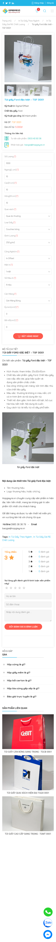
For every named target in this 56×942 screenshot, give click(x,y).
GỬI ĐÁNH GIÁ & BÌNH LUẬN (23, 626)
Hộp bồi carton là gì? (19, 680)
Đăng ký (50, 3)
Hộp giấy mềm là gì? (18, 672)
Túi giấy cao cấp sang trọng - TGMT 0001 (28, 833)
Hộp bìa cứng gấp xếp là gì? (23, 688)
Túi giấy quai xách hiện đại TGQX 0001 (28, 793)
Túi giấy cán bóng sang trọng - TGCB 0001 (28, 751)
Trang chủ (6, 20)
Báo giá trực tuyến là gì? (21, 696)
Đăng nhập (39, 3)
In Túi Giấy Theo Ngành (29, 20)
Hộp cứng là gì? (16, 664)
